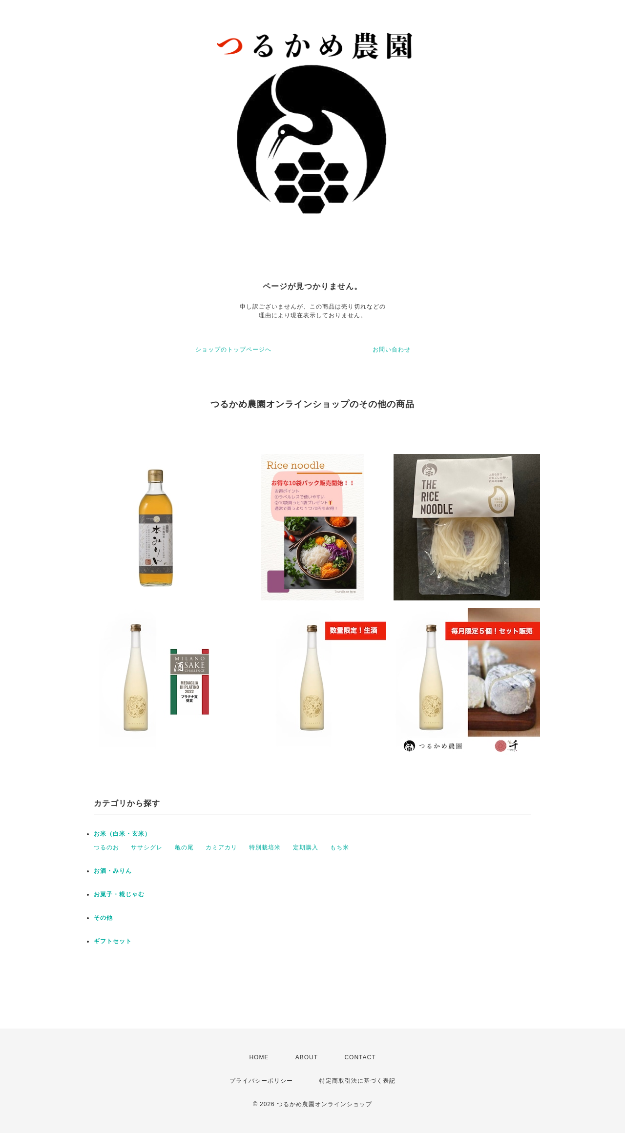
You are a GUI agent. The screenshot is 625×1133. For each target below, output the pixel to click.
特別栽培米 (265, 847)
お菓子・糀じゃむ (119, 894)
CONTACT (359, 1057)
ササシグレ (147, 847)
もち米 (339, 847)
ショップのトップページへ (233, 349)
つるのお (106, 847)
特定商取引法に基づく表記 (357, 1080)
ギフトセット (113, 941)
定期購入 (305, 847)
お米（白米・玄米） (122, 833)
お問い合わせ (392, 349)
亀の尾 (184, 847)
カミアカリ (221, 847)
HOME (259, 1057)
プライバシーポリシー (261, 1080)
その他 (103, 917)
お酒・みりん (113, 870)
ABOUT (306, 1057)
